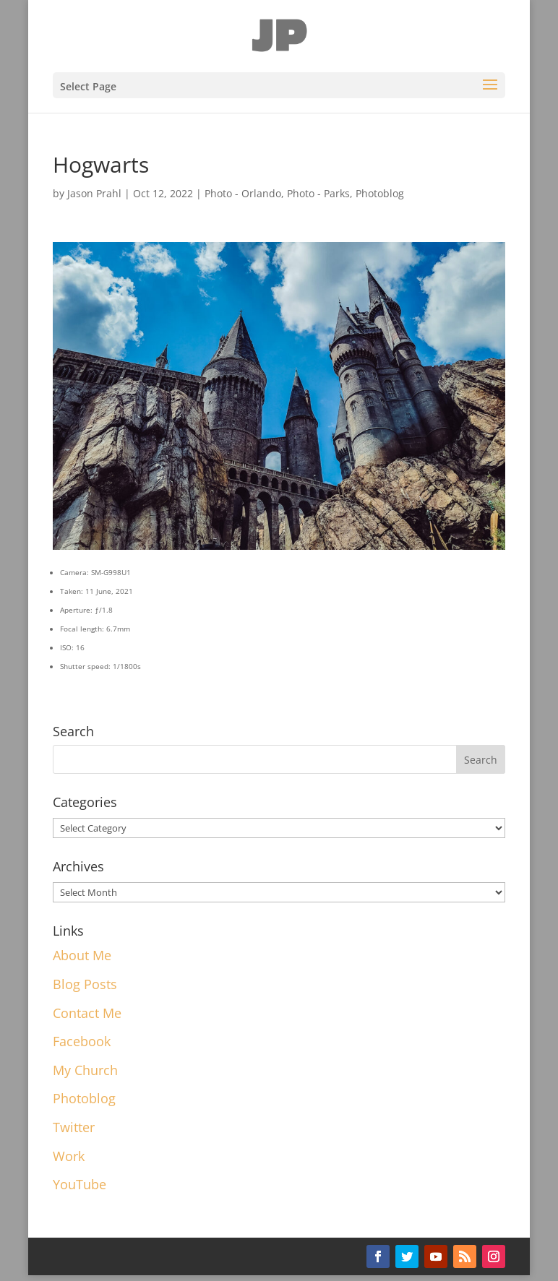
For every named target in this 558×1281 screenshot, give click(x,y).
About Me (82, 955)
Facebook (82, 1041)
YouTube (79, 1184)
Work (69, 1156)
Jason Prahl (94, 193)
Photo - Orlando (243, 193)
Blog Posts (85, 984)
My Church (85, 1070)
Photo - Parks (318, 193)
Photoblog (380, 193)
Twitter (74, 1127)
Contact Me (87, 1013)
